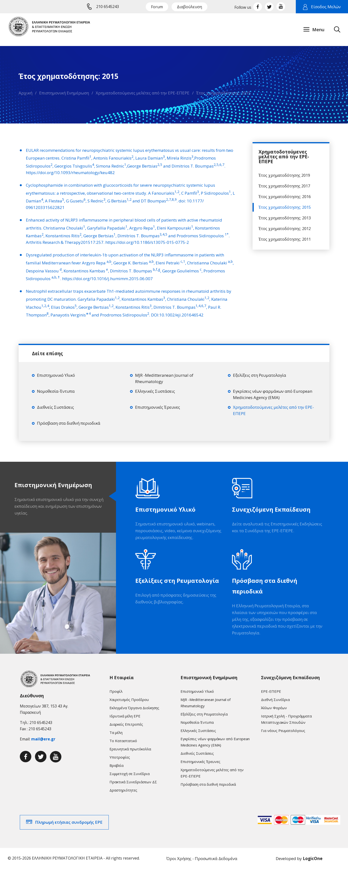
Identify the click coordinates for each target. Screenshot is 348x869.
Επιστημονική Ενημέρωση (64, 93)
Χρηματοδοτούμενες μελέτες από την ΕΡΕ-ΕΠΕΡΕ (142, 93)
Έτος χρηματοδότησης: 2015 (223, 93)
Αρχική (25, 93)
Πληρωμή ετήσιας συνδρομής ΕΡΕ (68, 822)
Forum (157, 6)
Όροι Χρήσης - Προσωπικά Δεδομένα (201, 858)
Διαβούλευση (189, 6)
